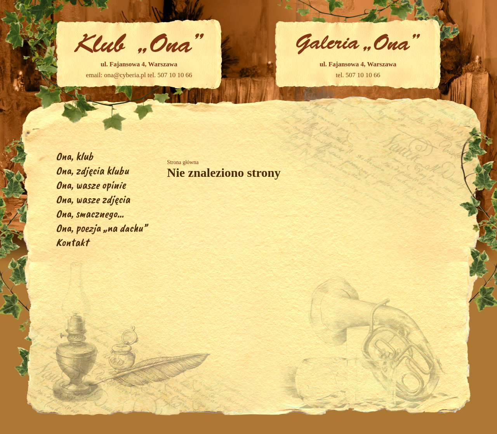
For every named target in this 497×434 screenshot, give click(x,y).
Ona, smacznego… (90, 213)
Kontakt (72, 242)
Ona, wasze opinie (91, 185)
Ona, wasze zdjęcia (93, 199)
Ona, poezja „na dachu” (101, 228)
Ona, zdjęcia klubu (92, 170)
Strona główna (182, 162)
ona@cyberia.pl (125, 75)
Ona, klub (74, 156)
